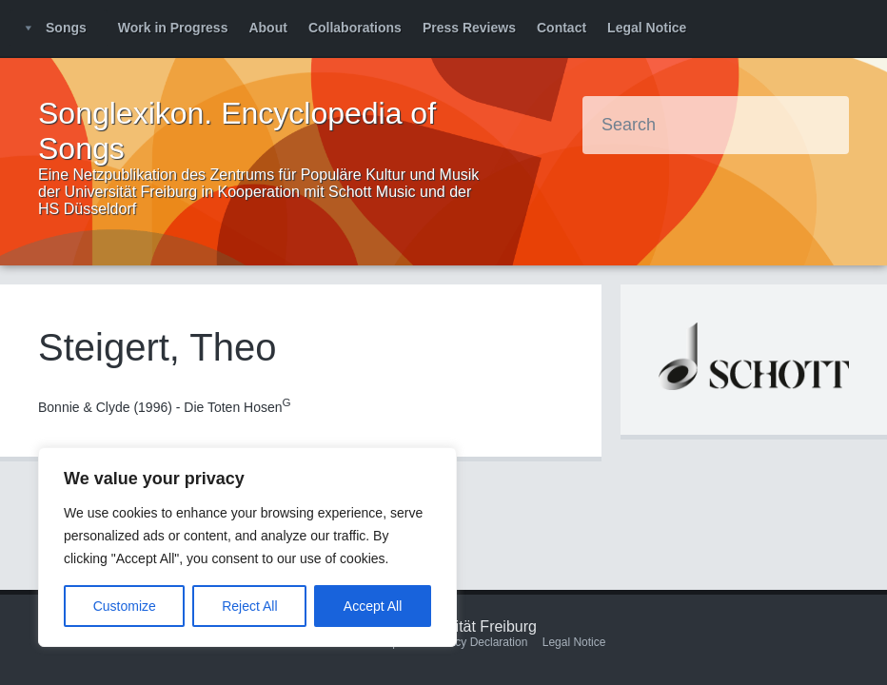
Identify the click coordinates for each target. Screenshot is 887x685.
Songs (66, 27)
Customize (124, 606)
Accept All (373, 606)
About (267, 27)
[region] (247, 547)
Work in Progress (173, 27)
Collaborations (355, 27)
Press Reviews (469, 27)
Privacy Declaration (478, 642)
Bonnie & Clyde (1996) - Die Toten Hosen (164, 407)
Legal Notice (646, 27)
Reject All (249, 606)
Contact (561, 27)
